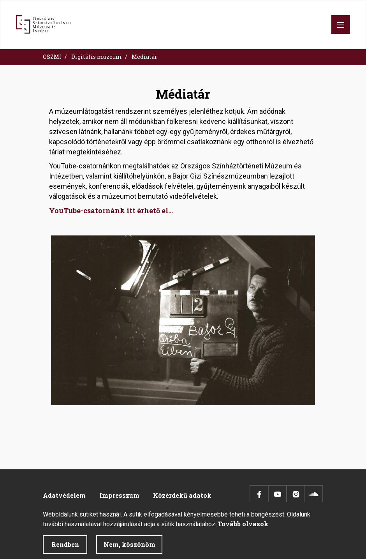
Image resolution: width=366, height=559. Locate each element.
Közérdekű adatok (182, 495)
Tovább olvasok (243, 528)
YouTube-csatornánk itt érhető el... (111, 210)
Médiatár (144, 56)
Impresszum (119, 495)
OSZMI (52, 56)
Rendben (65, 549)
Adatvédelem (64, 495)
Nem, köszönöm (129, 549)
